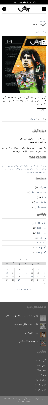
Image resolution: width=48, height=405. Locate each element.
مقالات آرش (41, 207)
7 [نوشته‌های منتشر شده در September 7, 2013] (13, 269)
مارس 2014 (41, 233)
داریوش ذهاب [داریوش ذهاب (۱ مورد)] (37, 169)
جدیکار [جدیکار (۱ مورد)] (22, 166)
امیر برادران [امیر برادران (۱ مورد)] (26, 166)
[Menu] (44, 9)
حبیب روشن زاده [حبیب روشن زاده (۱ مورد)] (10, 166)
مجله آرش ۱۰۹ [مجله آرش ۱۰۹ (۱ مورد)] (17, 169)
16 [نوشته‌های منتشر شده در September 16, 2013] (44, 276)
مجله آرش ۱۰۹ (41, 202)
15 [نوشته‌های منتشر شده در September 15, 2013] (7, 273)
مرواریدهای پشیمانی (31, 333)
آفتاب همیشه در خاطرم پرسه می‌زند (26, 324)
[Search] (4, 9)
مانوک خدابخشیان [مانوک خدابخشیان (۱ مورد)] (25, 169)
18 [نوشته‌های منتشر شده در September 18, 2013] (32, 276)
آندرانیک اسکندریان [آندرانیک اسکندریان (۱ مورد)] (34, 166)
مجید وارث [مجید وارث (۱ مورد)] (10, 169)
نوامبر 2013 (41, 238)
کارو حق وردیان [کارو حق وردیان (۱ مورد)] (38, 172)
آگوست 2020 (40, 223)
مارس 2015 (41, 228)
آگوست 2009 (40, 253)
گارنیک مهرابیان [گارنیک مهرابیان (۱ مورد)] (30, 172)
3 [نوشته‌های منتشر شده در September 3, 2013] (38, 269)
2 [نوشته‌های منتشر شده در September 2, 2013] (44, 269)
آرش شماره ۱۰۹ (39, 25)
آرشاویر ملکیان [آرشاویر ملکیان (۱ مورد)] (43, 166)
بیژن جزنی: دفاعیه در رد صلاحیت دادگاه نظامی (22, 316)
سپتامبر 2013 (41, 243)
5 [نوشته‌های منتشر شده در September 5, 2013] (26, 269)
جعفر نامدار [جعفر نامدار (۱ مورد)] (17, 166)
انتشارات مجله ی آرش (38, 192)
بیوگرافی (43, 197)
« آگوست (27, 289)
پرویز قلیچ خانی (37, 32)
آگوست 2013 (40, 248)
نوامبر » (19, 289)
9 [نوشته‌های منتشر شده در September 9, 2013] (44, 273)
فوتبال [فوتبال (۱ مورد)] (31, 169)
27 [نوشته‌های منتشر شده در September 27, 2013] (19, 280)
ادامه (41, 110)
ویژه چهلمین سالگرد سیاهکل (28, 341)
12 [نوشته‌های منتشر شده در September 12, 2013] (26, 273)
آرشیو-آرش (42, 187)
